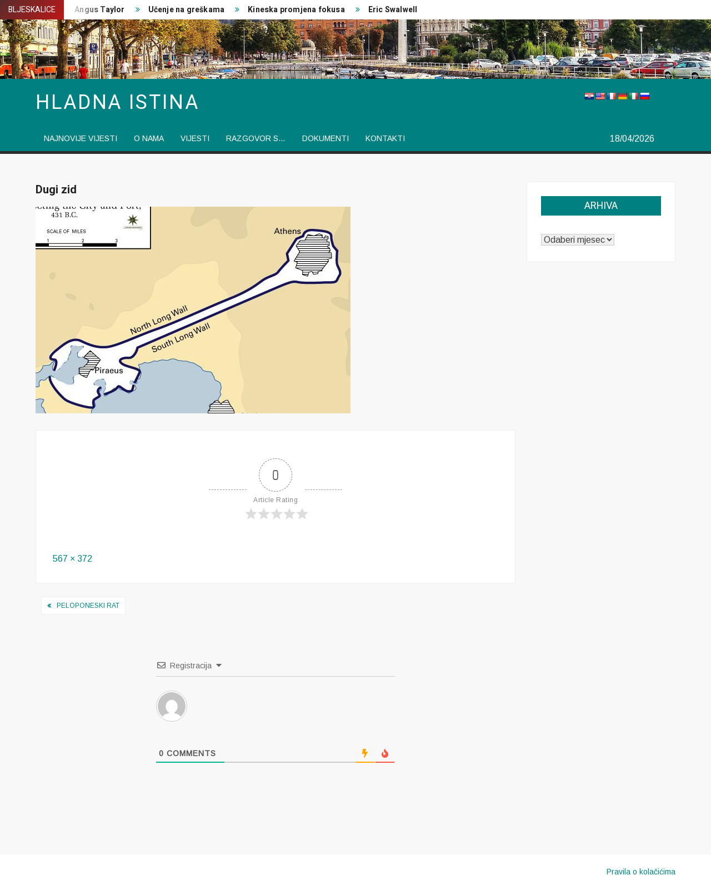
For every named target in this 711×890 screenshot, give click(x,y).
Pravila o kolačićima (641, 871)
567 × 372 (72, 558)
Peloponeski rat (88, 605)
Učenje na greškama (186, 10)
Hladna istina (117, 102)
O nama (149, 138)
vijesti (195, 138)
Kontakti (385, 138)
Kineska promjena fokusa (296, 10)
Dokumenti (325, 138)
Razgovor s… (256, 138)
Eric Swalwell (393, 10)
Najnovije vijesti (80, 138)
